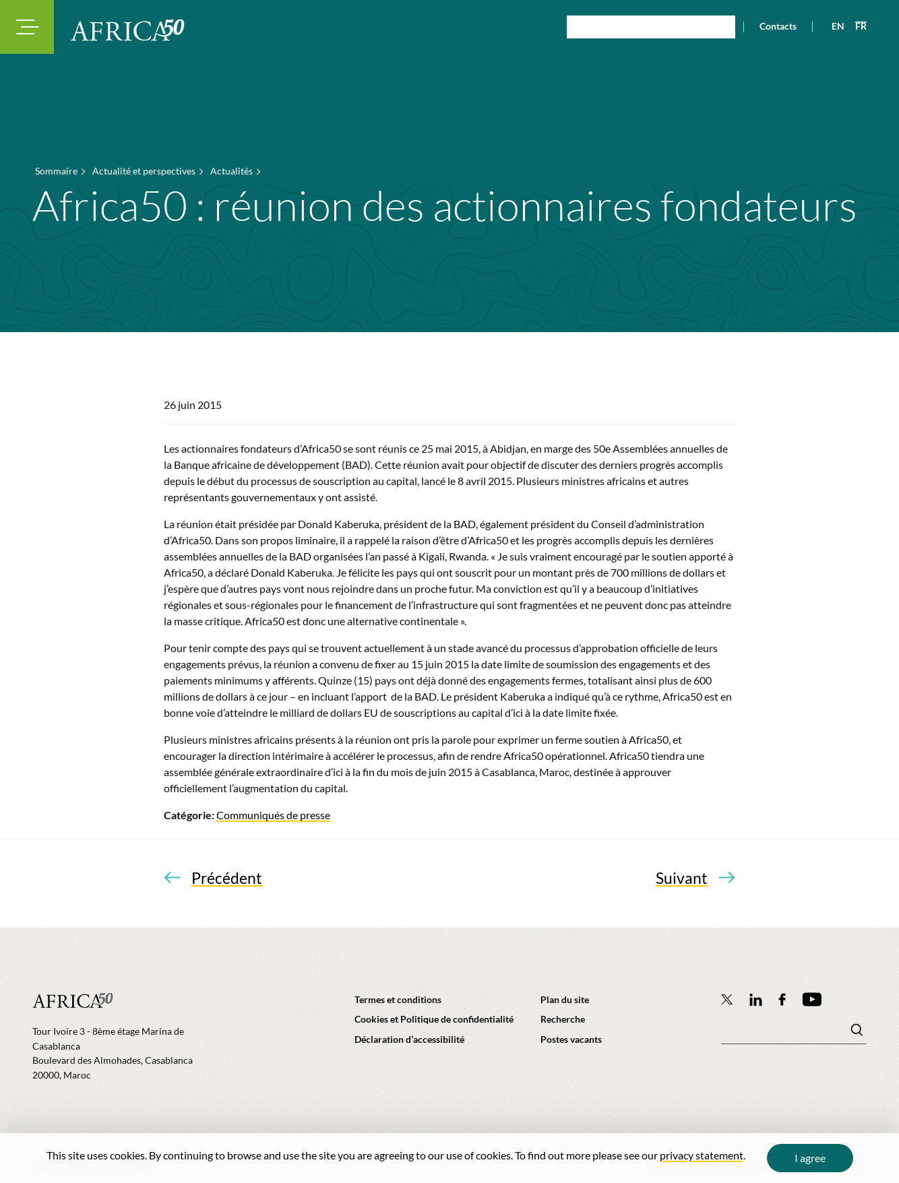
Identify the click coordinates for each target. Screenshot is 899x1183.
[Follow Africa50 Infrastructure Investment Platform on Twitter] (727, 999)
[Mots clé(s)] (794, 1033)
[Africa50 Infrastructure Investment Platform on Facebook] (782, 999)
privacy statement (701, 1155)
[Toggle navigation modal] (27, 27)
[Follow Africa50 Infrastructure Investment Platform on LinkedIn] (756, 999)
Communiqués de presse (273, 814)
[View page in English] (832, 26)
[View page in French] (855, 26)
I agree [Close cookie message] (810, 1157)
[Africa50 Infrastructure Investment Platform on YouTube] (812, 999)
